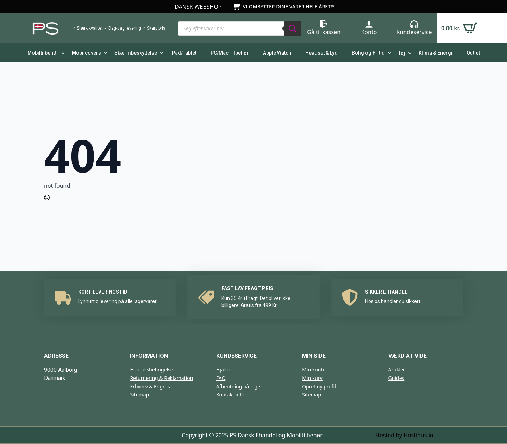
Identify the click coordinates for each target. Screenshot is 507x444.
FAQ (221, 378)
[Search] (292, 28)
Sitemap (139, 394)
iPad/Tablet (183, 53)
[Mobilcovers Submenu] (104, 52)
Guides (396, 378)
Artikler (396, 369)
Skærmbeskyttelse (135, 53)
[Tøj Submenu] (408, 52)
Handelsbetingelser (152, 369)
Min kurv (312, 378)
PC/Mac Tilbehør (230, 53)
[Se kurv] (459, 28)
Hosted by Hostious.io (404, 435)
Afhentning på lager (239, 386)
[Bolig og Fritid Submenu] (388, 52)
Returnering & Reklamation (161, 378)
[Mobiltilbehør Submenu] (61, 52)
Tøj (401, 53)
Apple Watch (277, 53)
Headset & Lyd (321, 53)
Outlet (473, 53)
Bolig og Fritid (368, 53)
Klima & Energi (435, 53)
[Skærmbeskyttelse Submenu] (160, 52)
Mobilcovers (86, 53)
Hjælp (223, 369)
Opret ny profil (319, 386)
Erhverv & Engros (150, 386)
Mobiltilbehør (42, 53)
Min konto (314, 369)
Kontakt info (230, 394)
